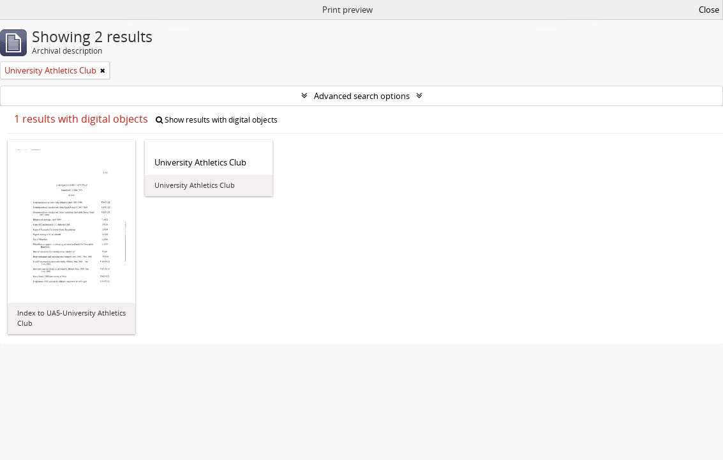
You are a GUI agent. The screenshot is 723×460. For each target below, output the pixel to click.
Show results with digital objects (217, 119)
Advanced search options (362, 96)
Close (709, 9)
